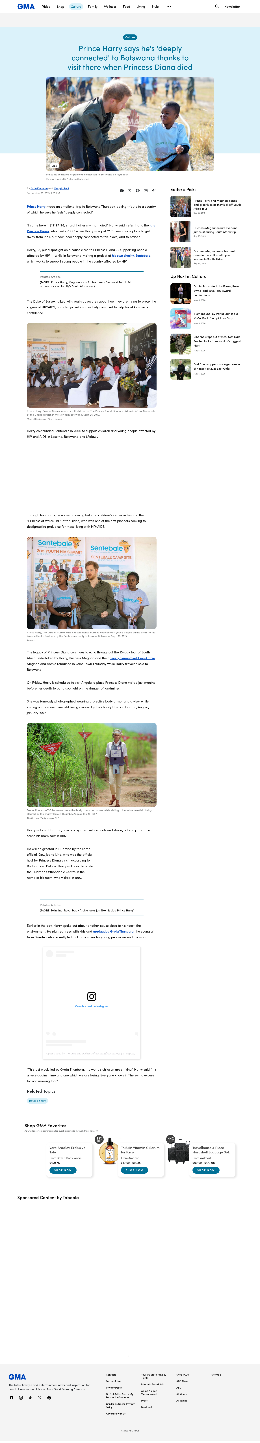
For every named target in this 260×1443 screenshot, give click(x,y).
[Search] (216, 6)
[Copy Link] (154, 192)
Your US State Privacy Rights (153, 1378)
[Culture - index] (130, 39)
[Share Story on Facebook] (122, 192)
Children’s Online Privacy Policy (120, 1407)
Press (144, 1402)
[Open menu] (168, 6)
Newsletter (232, 6)
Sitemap (216, 1376)
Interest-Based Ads (152, 1386)
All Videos (181, 1396)
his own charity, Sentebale (131, 257)
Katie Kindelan (39, 190)
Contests (111, 1376)
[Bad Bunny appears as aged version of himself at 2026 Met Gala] (206, 371)
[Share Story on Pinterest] (138, 192)
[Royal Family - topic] (37, 1103)
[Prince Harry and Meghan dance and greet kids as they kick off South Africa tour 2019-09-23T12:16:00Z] (206, 208)
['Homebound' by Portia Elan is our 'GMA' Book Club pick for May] (206, 320)
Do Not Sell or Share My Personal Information (119, 1397)
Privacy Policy (114, 1389)
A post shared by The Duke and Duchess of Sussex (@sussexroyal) (84, 1055)
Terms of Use (113, 1383)
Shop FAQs (182, 1376)
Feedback (147, 1409)
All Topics (181, 1402)
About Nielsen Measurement (149, 1394)
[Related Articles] (92, 283)
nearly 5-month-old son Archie (132, 660)
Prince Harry (36, 208)
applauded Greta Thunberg (113, 933)
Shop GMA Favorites (45, 1127)
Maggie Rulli (61, 190)
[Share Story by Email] (146, 192)
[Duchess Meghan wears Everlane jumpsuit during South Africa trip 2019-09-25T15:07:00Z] (206, 233)
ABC (178, 1389)
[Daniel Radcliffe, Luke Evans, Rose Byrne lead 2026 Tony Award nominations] (206, 295)
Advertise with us (115, 1415)
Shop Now (63, 1172)
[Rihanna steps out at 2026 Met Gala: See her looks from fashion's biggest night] (206, 346)
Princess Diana (38, 233)
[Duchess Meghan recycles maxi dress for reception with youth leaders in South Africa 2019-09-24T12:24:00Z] (206, 259)
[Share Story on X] (130, 192)
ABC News (182, 1383)
